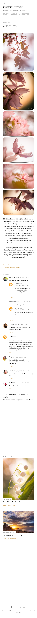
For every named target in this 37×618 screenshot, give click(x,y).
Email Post (11, 264)
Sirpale (11, 371)
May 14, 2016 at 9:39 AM (21, 324)
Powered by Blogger (18, 607)
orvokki (11, 324)
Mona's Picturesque (16, 336)
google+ (14, 14)
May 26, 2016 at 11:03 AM (23, 383)
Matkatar (12, 383)
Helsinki (18, 267)
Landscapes (24, 14)
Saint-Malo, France (13, 535)
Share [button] (4, 264)
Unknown (18, 284)
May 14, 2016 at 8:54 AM (22, 309)
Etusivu (6, 14)
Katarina (12, 277)
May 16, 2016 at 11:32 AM (16, 338)
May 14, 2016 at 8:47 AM (25, 302)
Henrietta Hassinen (12, 7)
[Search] (32, 3)
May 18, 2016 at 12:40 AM (21, 371)
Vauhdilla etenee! (13, 501)
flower (9, 267)
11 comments (11, 505)
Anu (10, 357)
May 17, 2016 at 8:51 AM (19, 357)
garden (13, 267)
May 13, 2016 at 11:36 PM (22, 277)
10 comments (12, 538)
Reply (11, 297)
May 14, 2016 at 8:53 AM (22, 285)
